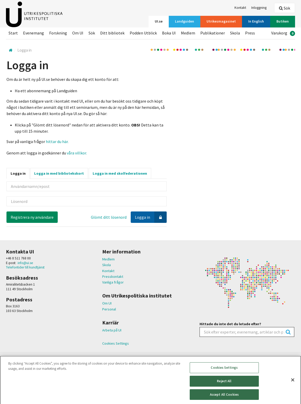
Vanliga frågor (113, 282)
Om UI (107, 303)
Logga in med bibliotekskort (59, 173)
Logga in (18, 173)
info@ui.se (25, 263)
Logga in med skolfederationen (120, 173)
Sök (284, 8)
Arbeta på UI (111, 330)
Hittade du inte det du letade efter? (230, 324)
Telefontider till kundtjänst (25, 267)
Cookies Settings (115, 343)
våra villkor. (76, 152)
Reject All (224, 384)
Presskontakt (112, 276)
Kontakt (108, 270)
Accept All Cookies (224, 397)
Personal (109, 309)
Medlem (108, 259)
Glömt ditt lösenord (109, 217)
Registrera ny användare (32, 217)
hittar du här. (57, 141)
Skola (106, 265)
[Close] (292, 383)
